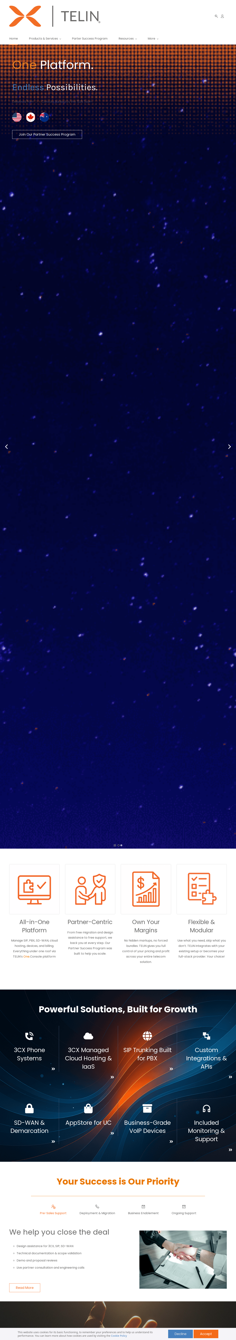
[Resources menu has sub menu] (128, 39)
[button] (216, 16)
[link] (30, 110)
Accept (206, 1334)
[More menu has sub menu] (199, 39)
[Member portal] (222, 16)
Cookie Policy (119, 1335)
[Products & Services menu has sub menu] (45, 39)
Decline (180, 1334)
